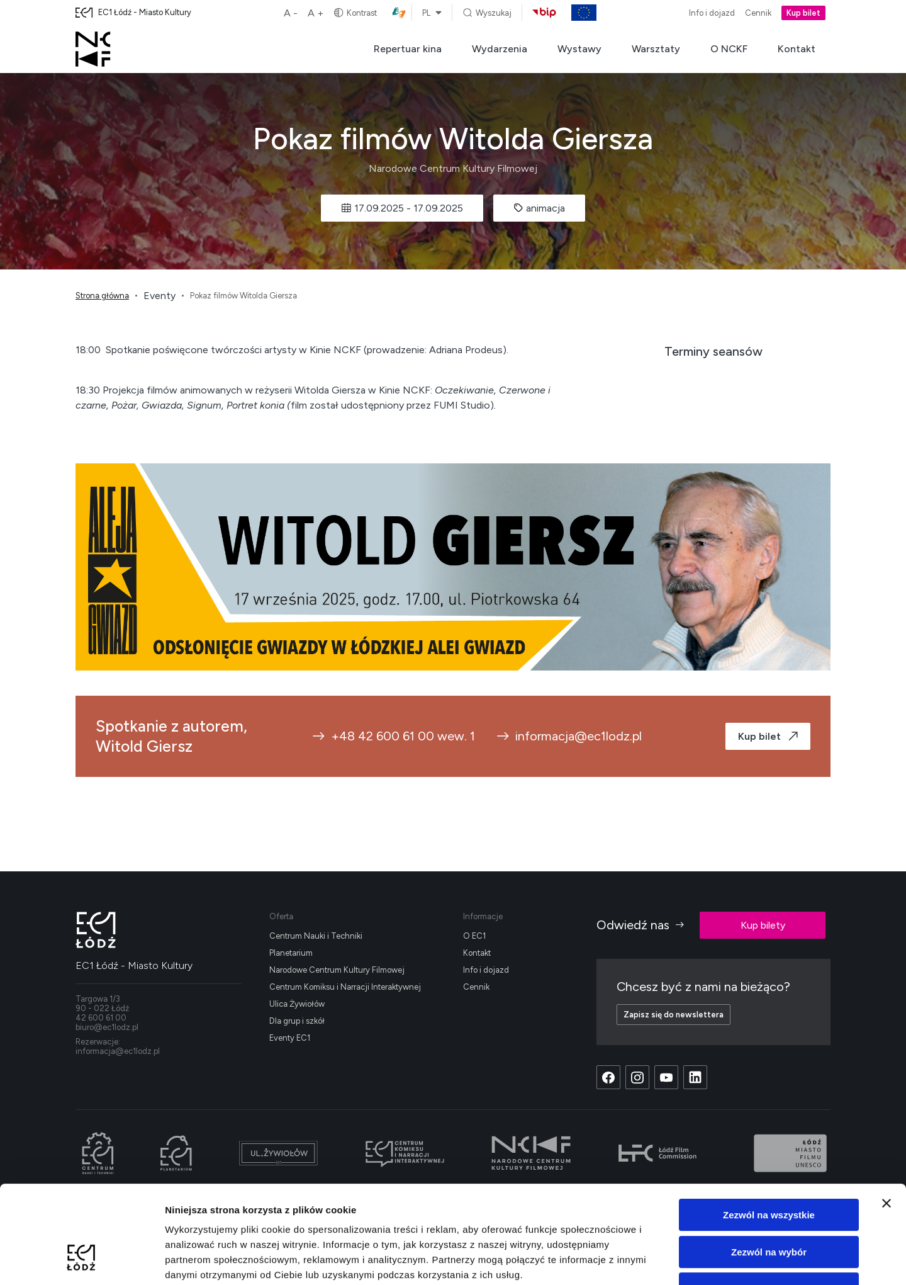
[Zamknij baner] (886, 1119)
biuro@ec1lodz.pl (107, 1027)
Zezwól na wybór (769, 1168)
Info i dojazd (712, 13)
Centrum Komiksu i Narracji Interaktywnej (345, 987)
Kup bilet (803, 13)
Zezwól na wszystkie (769, 1131)
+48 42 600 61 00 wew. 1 (393, 736)
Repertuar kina (408, 49)
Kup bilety (763, 925)
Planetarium (291, 953)
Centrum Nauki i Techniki (315, 936)
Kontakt (796, 49)
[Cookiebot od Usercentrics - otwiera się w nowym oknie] (81, 1260)
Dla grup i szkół (297, 1021)
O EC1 (474, 936)
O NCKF (728, 49)
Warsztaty (656, 49)
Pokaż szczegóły (671, 1260)
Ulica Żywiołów (297, 1004)
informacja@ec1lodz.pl (568, 736)
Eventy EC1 (289, 1038)
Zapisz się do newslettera (674, 1014)
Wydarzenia (499, 49)
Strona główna (102, 295)
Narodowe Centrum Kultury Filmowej (337, 970)
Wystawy (579, 49)
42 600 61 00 (101, 1017)
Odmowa (768, 1204)
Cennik (758, 13)
